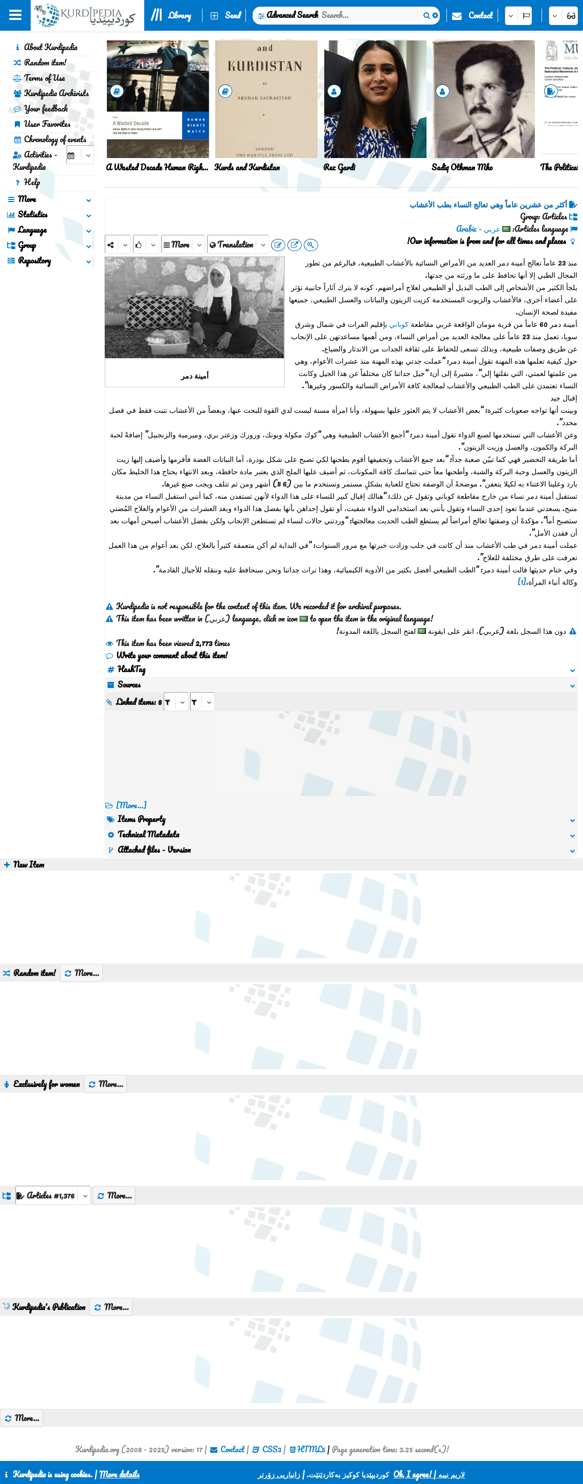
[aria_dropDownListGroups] (53, 1195)
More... (81, 973)
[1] (522, 581)
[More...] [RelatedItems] (131, 805)
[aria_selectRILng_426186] (202, 702)
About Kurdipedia (45, 47)
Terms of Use (39, 78)
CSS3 (271, 1449)
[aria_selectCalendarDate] (80, 155)
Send (232, 15)
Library (179, 15)
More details (119, 1474)
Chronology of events (49, 139)
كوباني (399, 324)
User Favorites (42, 124)
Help (26, 182)
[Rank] (146, 244)
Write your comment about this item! (166, 655)
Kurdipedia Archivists (51, 93)
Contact (480, 15)
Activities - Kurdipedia (35, 160)
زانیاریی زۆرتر (279, 1474)
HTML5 (311, 1449)
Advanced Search (292, 15)
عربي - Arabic (478, 229)
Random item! (39, 62)
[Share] (117, 244)
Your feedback (40, 108)
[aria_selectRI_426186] (176, 702)
